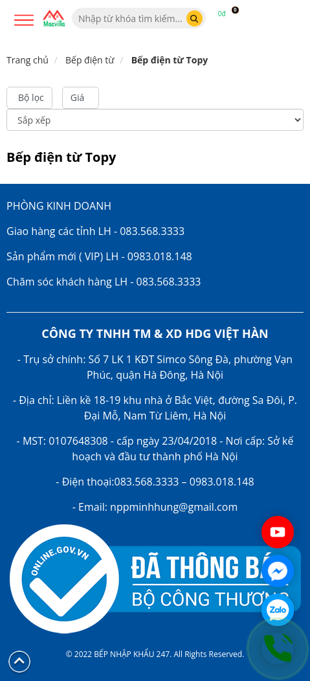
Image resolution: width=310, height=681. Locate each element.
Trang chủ (27, 60)
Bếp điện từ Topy (169, 60)
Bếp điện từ (90, 60)
